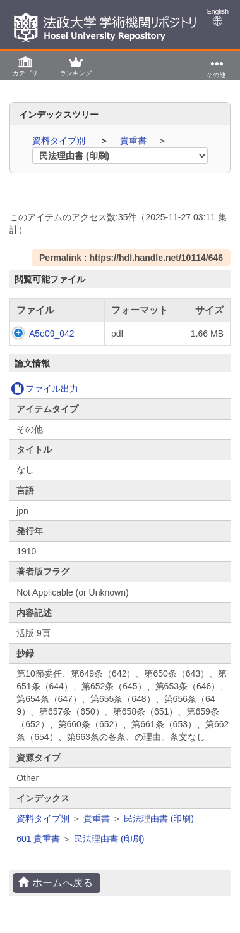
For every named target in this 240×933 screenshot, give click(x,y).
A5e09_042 (52, 334)
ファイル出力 (44, 389)
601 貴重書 (38, 839)
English (218, 17)
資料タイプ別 (60, 140)
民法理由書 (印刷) (159, 818)
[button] (25, 65)
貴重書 (134, 140)
